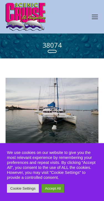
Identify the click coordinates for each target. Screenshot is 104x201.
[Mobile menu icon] (94, 16)
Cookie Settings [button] (22, 188)
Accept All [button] (53, 188)
